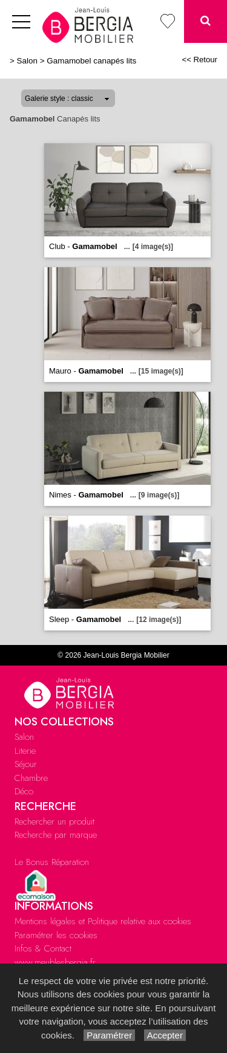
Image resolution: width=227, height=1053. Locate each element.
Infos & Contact (43, 948)
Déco (24, 791)
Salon (27, 60)
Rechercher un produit (54, 821)
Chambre (31, 778)
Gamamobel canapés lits (91, 60)
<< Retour (199, 59)
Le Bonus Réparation (52, 862)
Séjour (26, 764)
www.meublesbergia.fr (55, 962)
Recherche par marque (56, 834)
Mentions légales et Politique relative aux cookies (103, 921)
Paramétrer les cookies (56, 935)
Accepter (165, 1035)
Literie (25, 750)
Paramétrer (109, 1035)
